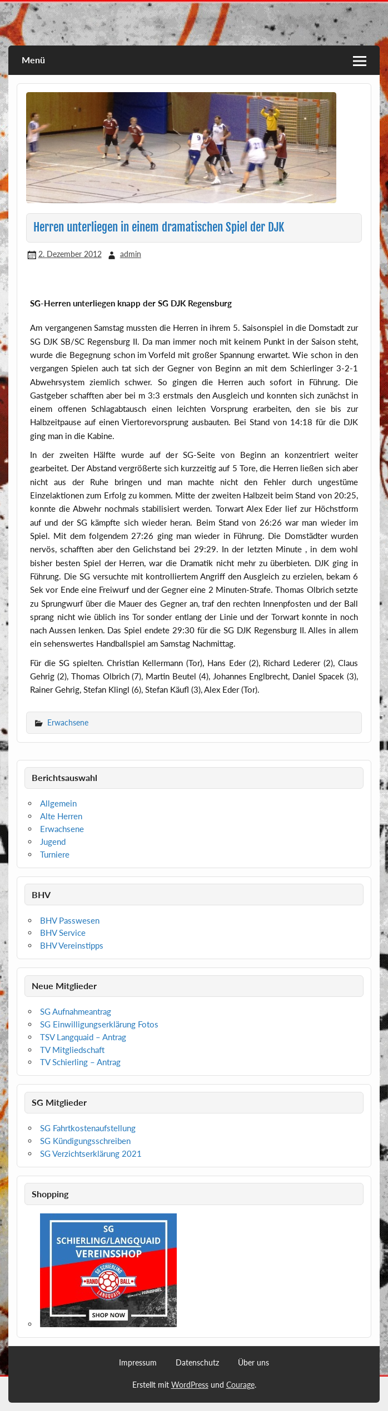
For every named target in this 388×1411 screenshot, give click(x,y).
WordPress (189, 1384)
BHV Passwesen (70, 920)
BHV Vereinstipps (71, 945)
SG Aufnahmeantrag (75, 1011)
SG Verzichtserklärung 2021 (91, 1153)
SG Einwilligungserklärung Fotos (99, 1024)
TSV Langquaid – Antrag (83, 1037)
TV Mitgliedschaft (72, 1050)
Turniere (54, 854)
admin (130, 254)
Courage (240, 1384)
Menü (33, 59)
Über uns (253, 1363)
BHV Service (63, 933)
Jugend (53, 841)
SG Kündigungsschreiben (85, 1141)
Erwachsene (67, 722)
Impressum (138, 1363)
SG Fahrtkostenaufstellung (88, 1128)
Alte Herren (61, 816)
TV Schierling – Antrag (80, 1062)
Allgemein (58, 803)
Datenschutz (197, 1363)
